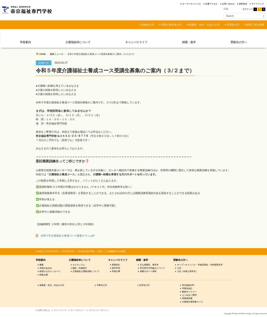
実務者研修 (187, 298)
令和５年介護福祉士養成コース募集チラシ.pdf (67, 235)
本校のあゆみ (45, 268)
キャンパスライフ (136, 42)
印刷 (226, 9)
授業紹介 (116, 265)
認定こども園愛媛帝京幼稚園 (111, 251)
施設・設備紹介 (80, 268)
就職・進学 (189, 42)
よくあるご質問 (189, 295)
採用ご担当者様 (255, 24)
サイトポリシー (77, 310)
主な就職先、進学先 (149, 265)
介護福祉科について (78, 42)
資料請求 (243, 4)
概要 (41, 265)
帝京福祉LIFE (188, 285)
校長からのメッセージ (49, 271)
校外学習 (116, 268)
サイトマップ (257, 4)
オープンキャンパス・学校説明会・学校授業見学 (200, 265)
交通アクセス (211, 4)
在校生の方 (147, 24)
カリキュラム (79, 265)
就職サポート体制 (148, 271)
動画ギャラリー (189, 292)
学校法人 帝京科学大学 (47, 251)
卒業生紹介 (187, 288)
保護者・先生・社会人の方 (204, 24)
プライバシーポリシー (99, 310)
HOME (42, 54)
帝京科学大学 (68, 251)
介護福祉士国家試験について (86, 271)
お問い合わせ (228, 4)
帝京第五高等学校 (86, 251)
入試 (179, 268)
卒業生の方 (233, 24)
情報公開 (43, 275)
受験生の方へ (238, 42)
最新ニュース (56, 54)
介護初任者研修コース (192, 302)
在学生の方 (144, 285)
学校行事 (116, 271)
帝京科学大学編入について (152, 268)
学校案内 (25, 42)
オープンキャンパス (191, 4)
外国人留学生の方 (171, 24)
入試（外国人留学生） (187, 271)
